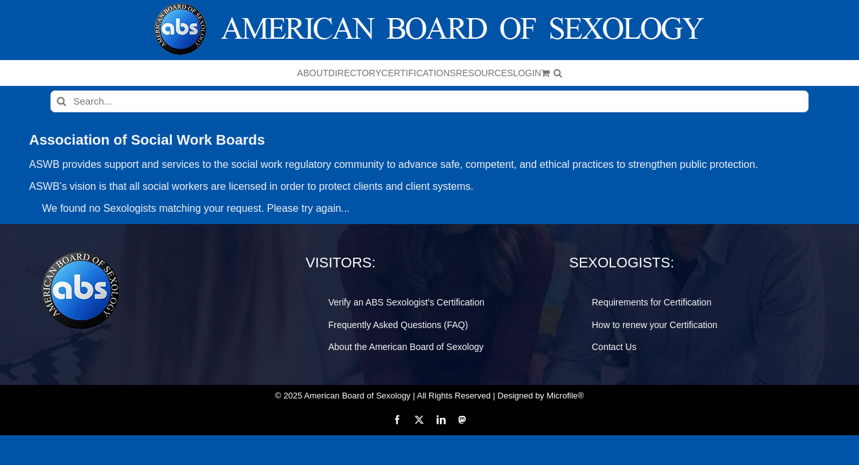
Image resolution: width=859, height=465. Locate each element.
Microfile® (565, 395)
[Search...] (429, 101)
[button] (693, 73)
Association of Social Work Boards (147, 140)
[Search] (61, 101)
